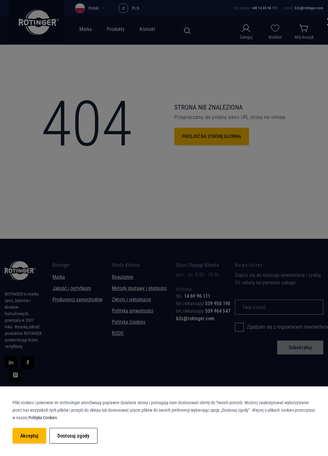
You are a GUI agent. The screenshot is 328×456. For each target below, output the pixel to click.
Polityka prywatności (132, 311)
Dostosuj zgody (73, 436)
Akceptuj (29, 436)
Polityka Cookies (128, 322)
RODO (118, 333)
